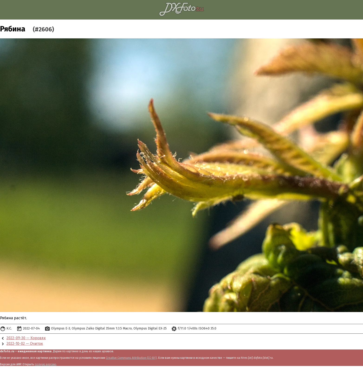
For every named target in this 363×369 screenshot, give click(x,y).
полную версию (45, 364)
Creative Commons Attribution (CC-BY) (131, 357)
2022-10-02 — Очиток (24, 343)
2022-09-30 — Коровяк (26, 338)
